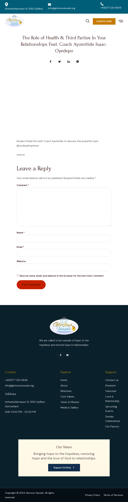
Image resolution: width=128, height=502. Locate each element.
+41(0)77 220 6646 (110, 5)
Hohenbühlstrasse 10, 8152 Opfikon (24, 6)
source (21, 154)
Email (20, 247)
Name (21, 233)
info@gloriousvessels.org (61, 6)
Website (21, 261)
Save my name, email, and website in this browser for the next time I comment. (62, 276)
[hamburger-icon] (120, 21)
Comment (23, 185)
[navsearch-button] (88, 20)
